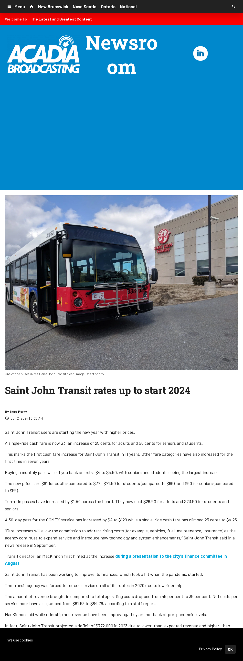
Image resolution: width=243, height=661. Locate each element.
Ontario (108, 6)
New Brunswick (53, 6)
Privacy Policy (210, 648)
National (128, 6)
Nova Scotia (84, 6)
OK (230, 649)
